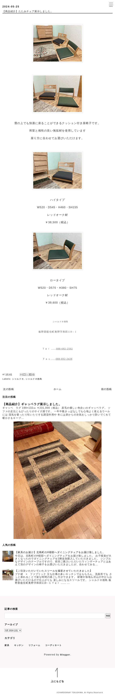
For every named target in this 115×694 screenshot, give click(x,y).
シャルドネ (18, 379)
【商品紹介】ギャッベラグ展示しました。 (32, 404)
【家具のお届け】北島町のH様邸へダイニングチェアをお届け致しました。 (60, 552)
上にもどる (57, 681)
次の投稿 (8, 389)
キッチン (19, 645)
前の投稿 (106, 389)
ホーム (58, 389)
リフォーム (34, 645)
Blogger (65, 654)
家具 (7, 645)
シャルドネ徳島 (33, 379)
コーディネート (53, 645)
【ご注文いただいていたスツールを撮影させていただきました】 (53, 570)
